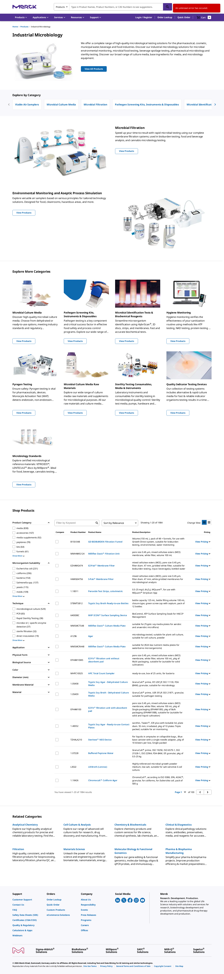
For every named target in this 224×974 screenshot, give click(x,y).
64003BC (74, 615)
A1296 (73, 636)
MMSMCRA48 (77, 646)
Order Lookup (164, 17)
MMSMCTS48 (77, 625)
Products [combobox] (60, 6)
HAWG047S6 (76, 579)
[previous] (9, 104)
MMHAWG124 (77, 553)
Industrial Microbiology (40, 26)
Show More (18, 555)
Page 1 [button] (180, 792)
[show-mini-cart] (204, 17)
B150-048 (75, 541)
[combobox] (113, 7)
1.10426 (74, 780)
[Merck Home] (24, 7)
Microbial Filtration (95, 104)
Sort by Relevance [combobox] (114, 523)
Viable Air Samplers (27, 104)
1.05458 (74, 683)
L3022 (73, 766)
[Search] (167, 7)
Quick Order (183, 17)
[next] (215, 104)
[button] (143, 17)
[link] (28, 900)
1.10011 (74, 591)
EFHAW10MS (76, 659)
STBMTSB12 (76, 603)
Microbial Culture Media (61, 104)
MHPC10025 (76, 673)
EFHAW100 (75, 709)
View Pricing (202, 541)
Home (15, 26)
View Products (23, 341)
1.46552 (74, 725)
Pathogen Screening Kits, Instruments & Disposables (147, 104)
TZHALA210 (76, 739)
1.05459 (74, 694)
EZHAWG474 (76, 565)
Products (24, 26)
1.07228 (74, 753)
